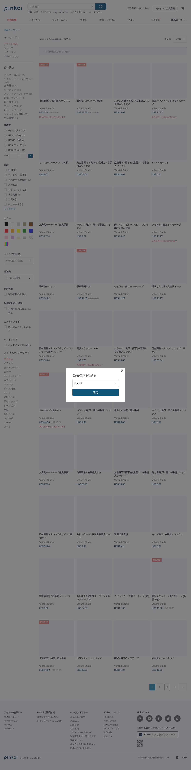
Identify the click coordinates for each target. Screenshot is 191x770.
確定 (95, 392)
